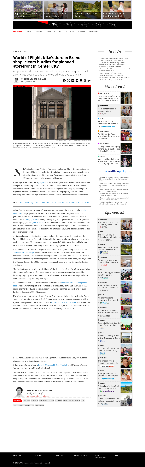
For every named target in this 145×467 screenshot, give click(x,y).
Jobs (101, 232)
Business (81, 31)
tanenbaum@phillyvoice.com (38, 396)
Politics (30, 31)
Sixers (102, 156)
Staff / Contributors (100, 456)
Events (98, 24)
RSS (116, 455)
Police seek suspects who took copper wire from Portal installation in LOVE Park (54, 202)
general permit (38, 223)
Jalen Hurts (39, 405)
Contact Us (58, 455)
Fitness (102, 370)
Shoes (65, 401)
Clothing (58, 401)
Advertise (38, 455)
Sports (112, 24)
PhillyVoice (29, 25)
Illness (102, 118)
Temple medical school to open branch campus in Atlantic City (113, 194)
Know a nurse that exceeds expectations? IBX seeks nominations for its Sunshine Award (114, 179)
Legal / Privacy (80, 455)
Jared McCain (18, 405)
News (54, 24)
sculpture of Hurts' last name (63, 302)
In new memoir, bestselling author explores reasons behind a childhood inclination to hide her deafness (112, 64)
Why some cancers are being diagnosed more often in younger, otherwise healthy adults (114, 185)
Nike (82, 401)
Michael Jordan (74, 401)
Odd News (58, 31)
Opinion (39, 31)
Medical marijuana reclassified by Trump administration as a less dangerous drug (114, 203)
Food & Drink (104, 131)
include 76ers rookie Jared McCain (53, 365)
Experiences (104, 144)
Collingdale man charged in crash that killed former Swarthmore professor (113, 59)
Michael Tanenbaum (35, 79)
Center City (43, 401)
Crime (48, 31)
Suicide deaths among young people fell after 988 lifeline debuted (114, 199)
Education (70, 31)
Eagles (51, 401)
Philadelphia (29, 405)
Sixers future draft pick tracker (111, 73)
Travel (102, 270)
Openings (103, 257)
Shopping (30, 86)
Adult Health (104, 219)
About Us (17, 455)
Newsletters (93, 31)
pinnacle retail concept (24, 253)
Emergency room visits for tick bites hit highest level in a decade (113, 190)
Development (104, 93)
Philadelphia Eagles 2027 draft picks (113, 80)
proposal (42, 182)
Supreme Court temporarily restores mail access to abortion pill (114, 70)
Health (69, 24)
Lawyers (102, 396)
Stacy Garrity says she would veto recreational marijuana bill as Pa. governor (114, 76)
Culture (83, 24)
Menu (17, 25)
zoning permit (31, 219)
